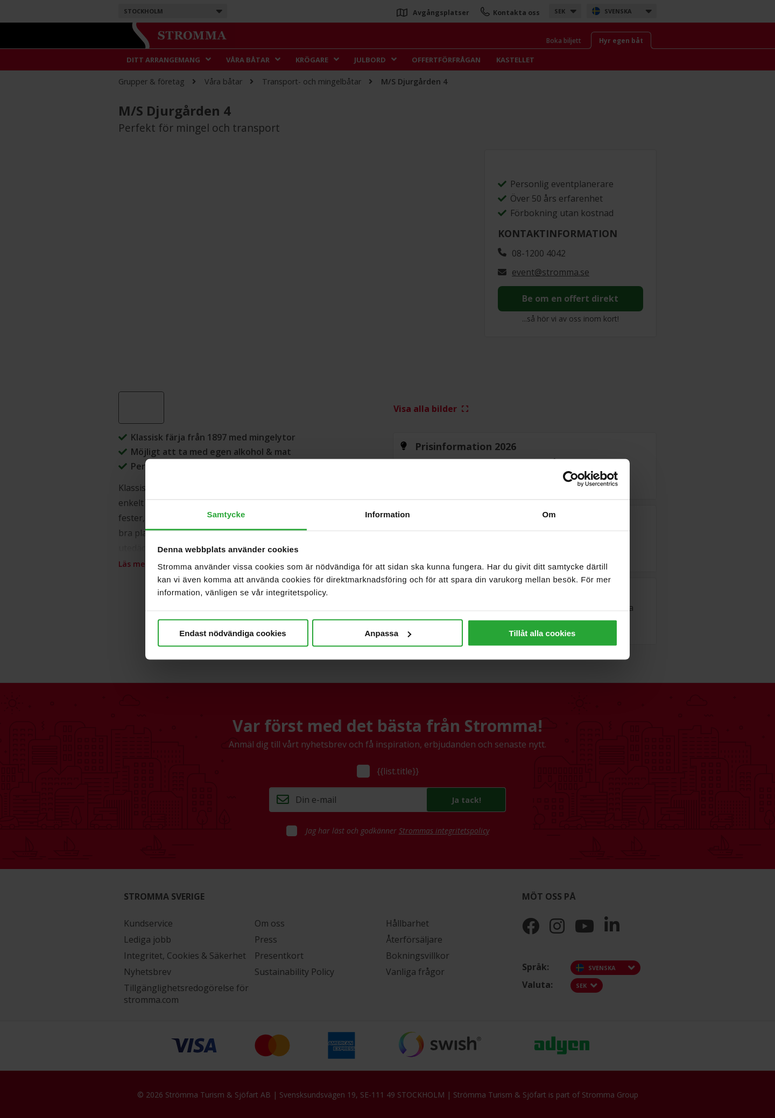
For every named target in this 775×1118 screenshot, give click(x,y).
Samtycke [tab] (226, 513)
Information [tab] (387, 513)
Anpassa (387, 633)
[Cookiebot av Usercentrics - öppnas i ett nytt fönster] (571, 479)
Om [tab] (548, 513)
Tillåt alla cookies (542, 633)
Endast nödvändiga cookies (232, 633)
